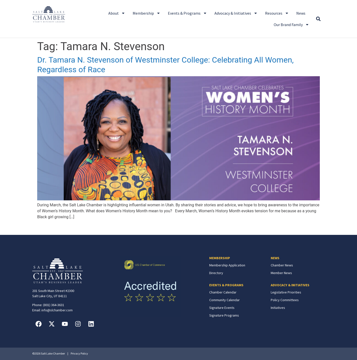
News (300, 13)
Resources (277, 13)
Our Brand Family (291, 24)
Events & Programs (187, 13)
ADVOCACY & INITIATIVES (290, 285)
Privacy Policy (79, 353)
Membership (146, 13)
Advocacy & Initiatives (236, 13)
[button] (318, 19)
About (116, 13)
